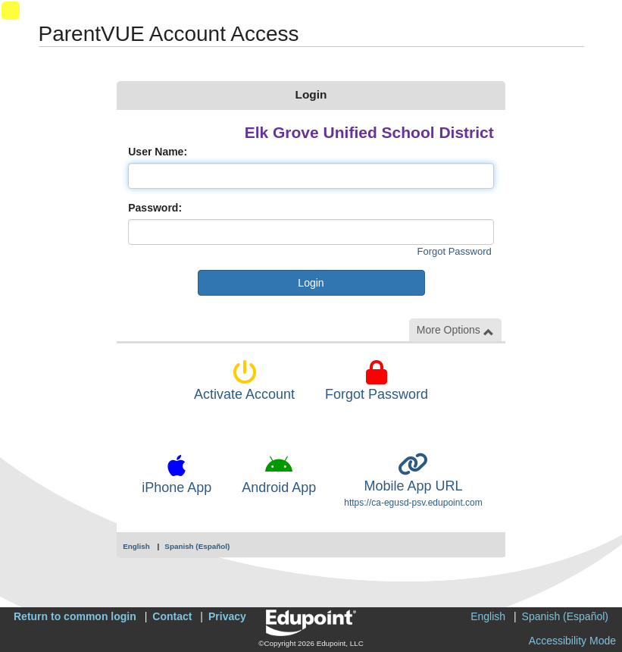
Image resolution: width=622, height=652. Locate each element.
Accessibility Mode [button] (572, 641)
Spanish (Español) (197, 546)
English (136, 546)
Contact (172, 616)
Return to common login (75, 616)
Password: (155, 208)
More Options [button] (455, 330)
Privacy (227, 616)
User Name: (157, 152)
